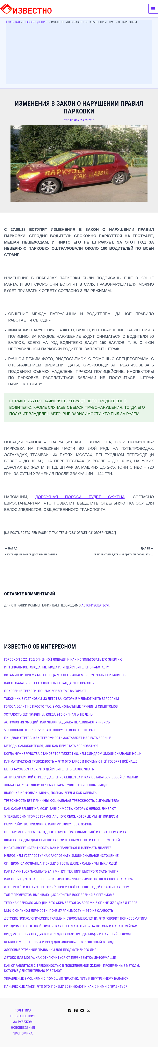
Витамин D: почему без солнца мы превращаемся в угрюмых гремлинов (64, 675)
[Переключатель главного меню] (153, 9)
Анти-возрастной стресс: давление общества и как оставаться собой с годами (71, 777)
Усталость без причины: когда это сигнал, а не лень (48, 714)
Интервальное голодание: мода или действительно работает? (56, 667)
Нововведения (23, 1027)
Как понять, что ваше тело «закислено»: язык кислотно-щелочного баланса (68, 879)
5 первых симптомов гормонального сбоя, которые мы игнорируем (61, 816)
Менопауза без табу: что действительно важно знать (49, 769)
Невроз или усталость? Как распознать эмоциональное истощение (61, 855)
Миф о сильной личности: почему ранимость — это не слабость (58, 910)
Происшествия (22, 1016)
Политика (22, 1010)
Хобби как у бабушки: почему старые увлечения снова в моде (56, 785)
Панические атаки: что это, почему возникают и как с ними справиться (66, 986)
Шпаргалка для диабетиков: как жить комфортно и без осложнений (62, 840)
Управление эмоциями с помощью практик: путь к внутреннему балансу (66, 978)
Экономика (23, 1033)
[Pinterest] (76, 1010)
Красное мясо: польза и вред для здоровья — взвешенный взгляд (59, 941)
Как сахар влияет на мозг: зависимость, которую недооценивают (60, 808)
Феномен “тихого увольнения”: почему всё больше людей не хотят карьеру (67, 887)
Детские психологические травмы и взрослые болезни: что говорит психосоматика (75, 918)
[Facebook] (70, 1010)
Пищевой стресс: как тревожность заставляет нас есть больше (57, 738)
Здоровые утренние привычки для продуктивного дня (50, 949)
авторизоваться (95, 605)
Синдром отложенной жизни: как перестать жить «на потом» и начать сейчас (70, 926)
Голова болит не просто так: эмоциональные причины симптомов (61, 706)
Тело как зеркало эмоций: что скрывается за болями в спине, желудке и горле (70, 902)
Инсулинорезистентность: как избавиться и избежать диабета (58, 847)
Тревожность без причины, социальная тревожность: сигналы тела (61, 800)
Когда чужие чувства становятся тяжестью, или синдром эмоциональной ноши (73, 753)
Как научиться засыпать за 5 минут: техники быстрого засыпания (61, 871)
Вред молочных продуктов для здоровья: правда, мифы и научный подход (67, 934)
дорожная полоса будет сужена (80, 497)
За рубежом (23, 1021)
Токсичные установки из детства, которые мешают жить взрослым (61, 698)
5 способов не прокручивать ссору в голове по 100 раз (49, 730)
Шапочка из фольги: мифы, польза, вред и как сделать (50, 793)
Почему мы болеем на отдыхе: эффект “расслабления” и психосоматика (65, 832)
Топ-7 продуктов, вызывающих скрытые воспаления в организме (59, 895)
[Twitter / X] (88, 1010)
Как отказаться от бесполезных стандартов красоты (49, 683)
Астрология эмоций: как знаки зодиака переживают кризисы (57, 722)
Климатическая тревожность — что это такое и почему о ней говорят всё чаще (70, 761)
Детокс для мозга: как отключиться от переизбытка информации (60, 957)
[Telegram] (82, 1010)
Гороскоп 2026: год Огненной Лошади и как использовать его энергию (63, 659)
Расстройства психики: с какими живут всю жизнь (48, 824)
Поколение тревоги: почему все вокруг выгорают (45, 690)
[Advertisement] (79, 55)
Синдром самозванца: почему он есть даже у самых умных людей (60, 863)
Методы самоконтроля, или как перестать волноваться (51, 745)
